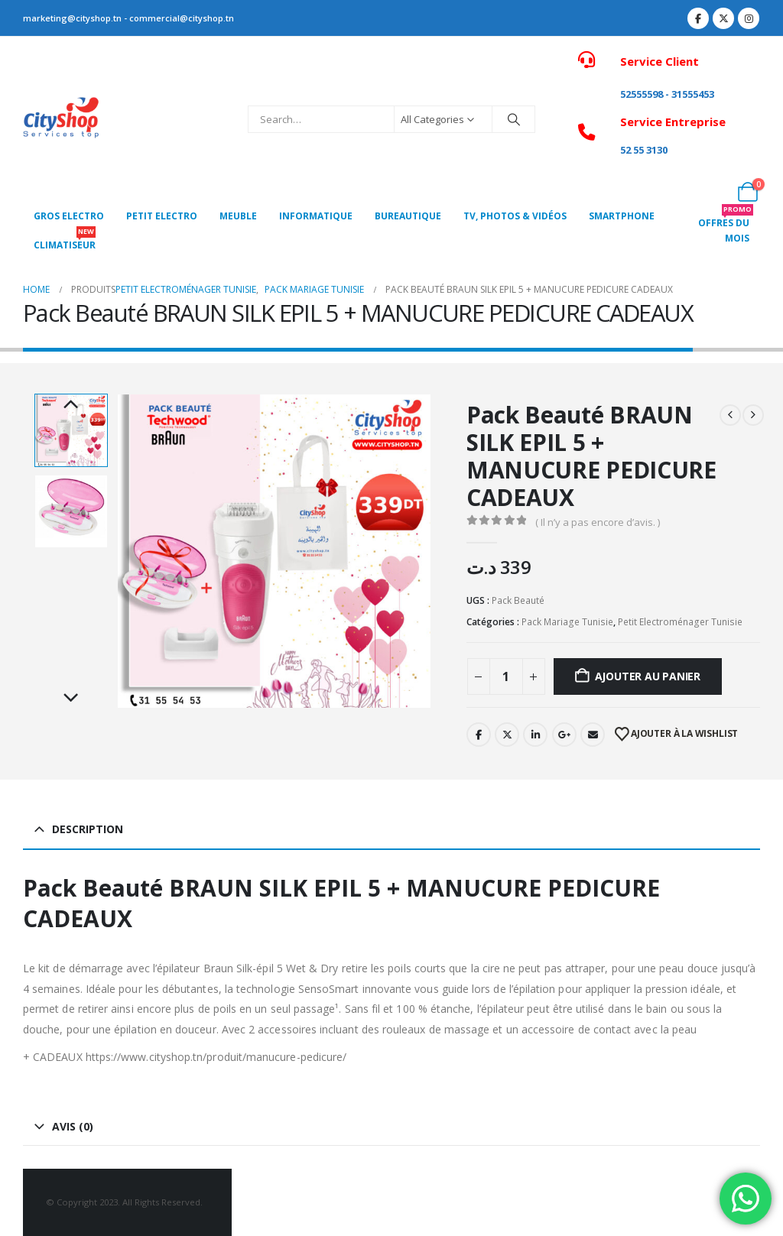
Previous (71, 405)
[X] (723, 18)
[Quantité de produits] (506, 676)
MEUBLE (238, 215)
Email (592, 734)
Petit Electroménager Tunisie (680, 621)
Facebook (478, 734)
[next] (753, 415)
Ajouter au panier (647, 676)
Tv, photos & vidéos (515, 215)
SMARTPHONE (622, 215)
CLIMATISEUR (65, 241)
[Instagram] (748, 18)
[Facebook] (698, 18)
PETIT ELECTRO (161, 215)
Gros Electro (69, 215)
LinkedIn (535, 734)
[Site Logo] (61, 119)
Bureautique (408, 215)
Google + (564, 734)
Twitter (507, 734)
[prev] (730, 415)
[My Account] (748, 109)
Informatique (316, 215)
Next (71, 698)
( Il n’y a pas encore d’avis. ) (597, 522)
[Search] (513, 119)
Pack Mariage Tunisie (567, 621)
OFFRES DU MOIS (725, 227)
